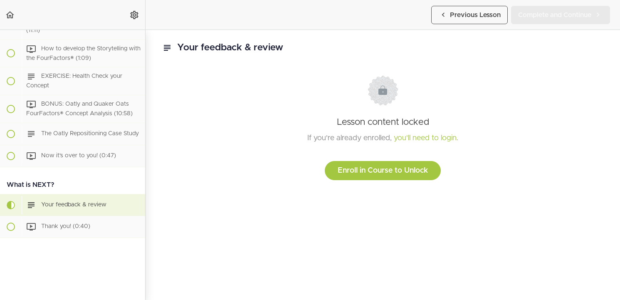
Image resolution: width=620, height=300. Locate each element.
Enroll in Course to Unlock (383, 170)
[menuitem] (134, 15)
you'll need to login (425, 138)
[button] (10, 15)
